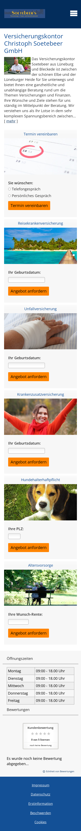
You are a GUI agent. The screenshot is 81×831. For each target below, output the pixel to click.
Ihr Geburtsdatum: (24, 272)
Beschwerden (40, 813)
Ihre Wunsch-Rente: (25, 614)
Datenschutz (40, 794)
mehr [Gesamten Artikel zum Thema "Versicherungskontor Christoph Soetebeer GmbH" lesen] (11, 121)
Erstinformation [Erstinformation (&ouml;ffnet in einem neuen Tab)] (40, 803)
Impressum (40, 785)
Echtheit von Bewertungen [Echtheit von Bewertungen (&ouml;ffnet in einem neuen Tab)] (60, 771)
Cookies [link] (40, 822)
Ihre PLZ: (16, 529)
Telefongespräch (26, 189)
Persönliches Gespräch (31, 195)
